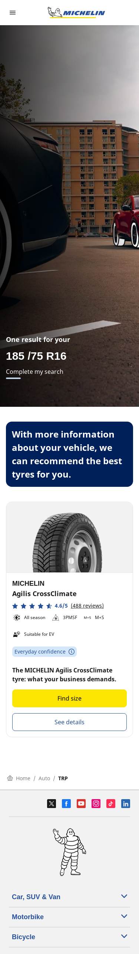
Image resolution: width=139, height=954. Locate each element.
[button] (58, 606)
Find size (69, 698)
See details (69, 722)
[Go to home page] (76, 12)
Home (18, 778)
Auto (44, 778)
